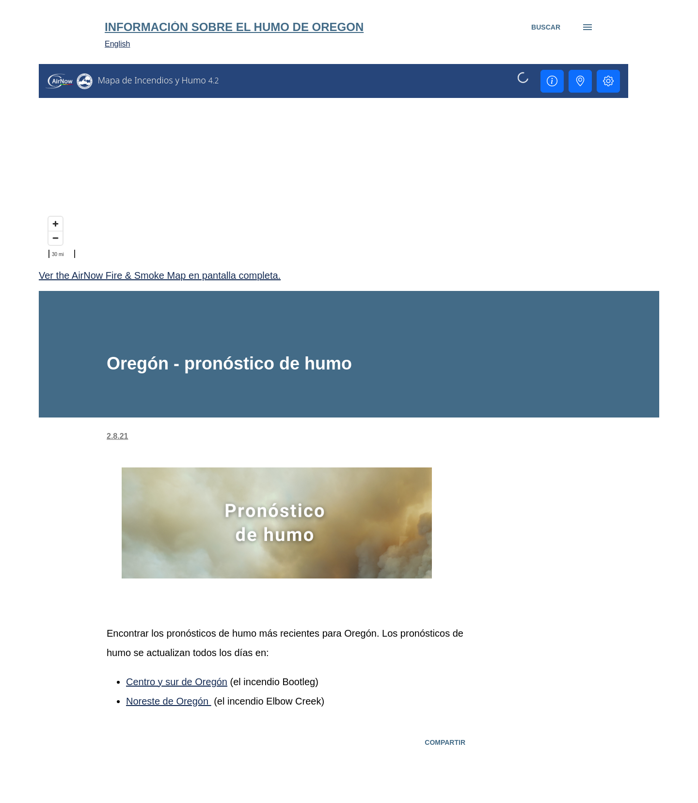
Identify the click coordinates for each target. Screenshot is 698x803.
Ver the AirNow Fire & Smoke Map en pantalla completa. (160, 275)
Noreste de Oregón (168, 701)
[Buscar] (545, 27)
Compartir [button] (445, 742)
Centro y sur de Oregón (176, 681)
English (117, 44)
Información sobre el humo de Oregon (234, 26)
